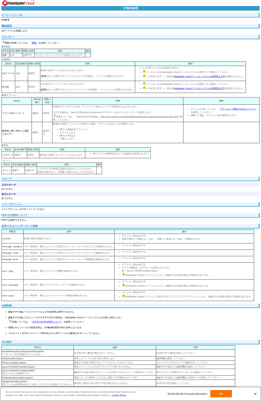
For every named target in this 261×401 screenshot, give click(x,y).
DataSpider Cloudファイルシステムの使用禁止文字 (199, 76)
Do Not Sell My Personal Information (187, 393)
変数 (34, 43)
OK (221, 393)
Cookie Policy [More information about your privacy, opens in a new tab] (118, 395)
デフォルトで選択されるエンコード (238, 109)
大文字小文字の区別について (46, 321)
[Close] (255, 394)
